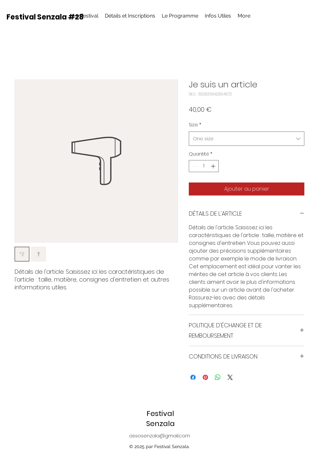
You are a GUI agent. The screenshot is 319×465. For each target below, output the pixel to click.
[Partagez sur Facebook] (193, 377)
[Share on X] (230, 377)
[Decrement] (194, 166)
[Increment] (214, 166)
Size (195, 124)
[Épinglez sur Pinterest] (205, 377)
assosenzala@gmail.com (159, 435)
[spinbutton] (204, 166)
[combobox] (246, 139)
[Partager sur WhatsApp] (218, 377)
